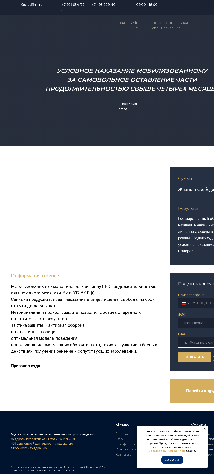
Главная (118, 23)
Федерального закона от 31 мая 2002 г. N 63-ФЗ (44, 439)
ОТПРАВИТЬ (195, 357)
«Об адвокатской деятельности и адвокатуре (42, 443)
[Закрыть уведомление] (205, 429)
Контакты (123, 454)
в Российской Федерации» (29, 448)
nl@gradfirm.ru (30, 5)
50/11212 (23, 470)
